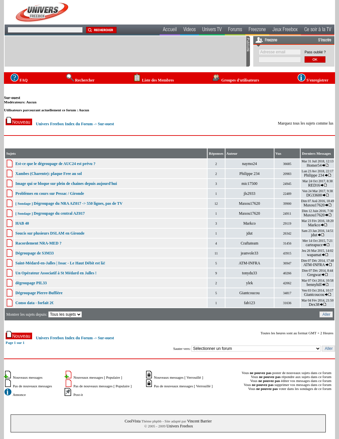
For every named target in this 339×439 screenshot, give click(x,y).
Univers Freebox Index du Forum (64, 124)
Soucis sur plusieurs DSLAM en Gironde (49, 233)
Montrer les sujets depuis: (44, 314)
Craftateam (249, 243)
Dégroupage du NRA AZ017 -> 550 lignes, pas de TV (78, 203)
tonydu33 (249, 273)
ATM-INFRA (249, 263)
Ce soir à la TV (317, 30)
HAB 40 (22, 223)
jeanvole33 (249, 253)
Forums (235, 30)
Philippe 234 (249, 173)
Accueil (170, 30)
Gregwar (314, 274)
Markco (249, 223)
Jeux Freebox (285, 30)
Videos (189, 30)
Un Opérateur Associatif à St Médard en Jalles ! (55, 273)
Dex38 (314, 304)
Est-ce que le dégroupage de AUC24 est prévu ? (55, 163)
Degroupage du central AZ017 (59, 213)
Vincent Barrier (199, 421)
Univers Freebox (180, 426)
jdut (249, 233)
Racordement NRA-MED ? (38, 243)
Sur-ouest (12, 97)
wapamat (314, 254)
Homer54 (314, 165)
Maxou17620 (249, 203)
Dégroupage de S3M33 (34, 253)
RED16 (314, 185)
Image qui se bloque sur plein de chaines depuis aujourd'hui (66, 183)
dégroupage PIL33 (31, 283)
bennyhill (314, 284)
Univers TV (211, 30)
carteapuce (314, 245)
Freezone (257, 30)
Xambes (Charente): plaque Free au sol (48, 173)
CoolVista (133, 421)
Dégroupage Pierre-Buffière (38, 293)
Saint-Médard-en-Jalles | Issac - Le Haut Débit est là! (60, 263)
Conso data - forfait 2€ (34, 303)
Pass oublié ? (315, 52)
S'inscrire (324, 40)
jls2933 (249, 193)
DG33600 (314, 195)
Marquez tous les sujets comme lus (305, 123)
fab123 (249, 303)
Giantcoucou (249, 293)
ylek (249, 283)
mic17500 (250, 183)
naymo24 (249, 163)
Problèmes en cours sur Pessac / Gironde (49, 193)
